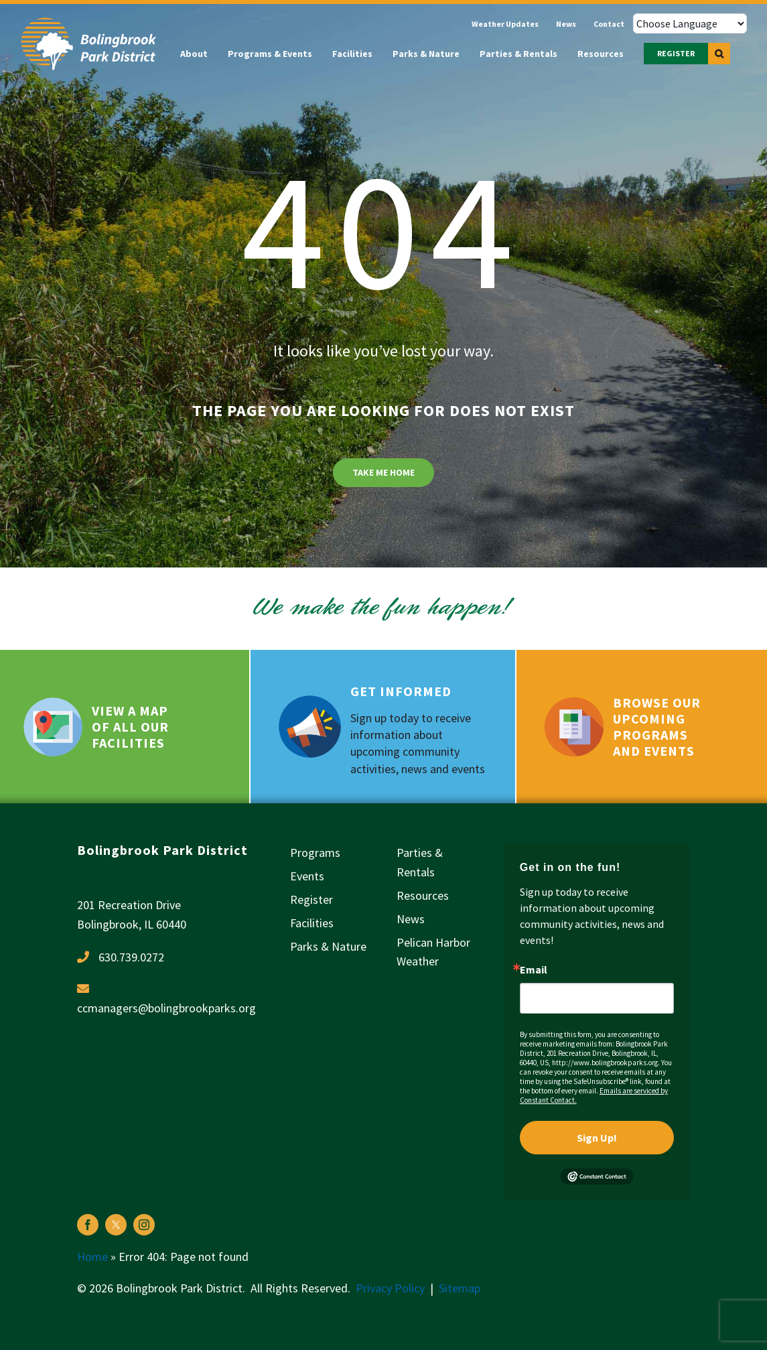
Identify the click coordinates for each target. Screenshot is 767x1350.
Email (533, 969)
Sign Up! (597, 1137)
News (411, 919)
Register (311, 899)
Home (92, 1256)
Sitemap (459, 1288)
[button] (719, 53)
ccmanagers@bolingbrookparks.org (166, 1008)
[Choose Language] (690, 23)
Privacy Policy (390, 1288)
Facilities (312, 923)
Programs (315, 852)
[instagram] (144, 1224)
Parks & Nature (328, 946)
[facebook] (87, 1224)
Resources (423, 895)
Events (307, 876)
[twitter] (116, 1224)
